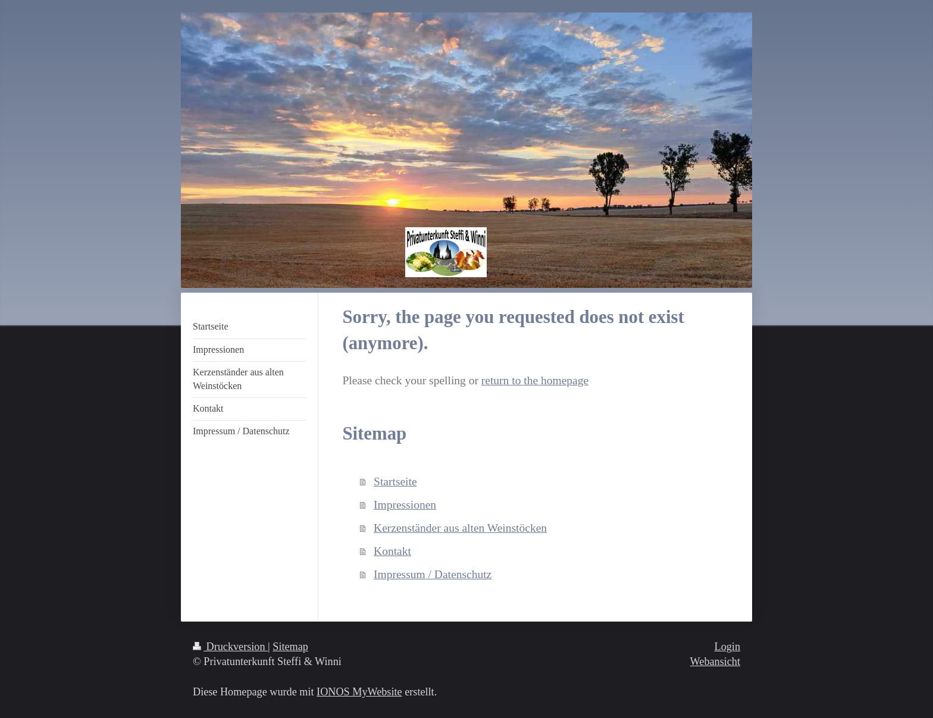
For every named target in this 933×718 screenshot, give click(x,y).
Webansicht (715, 661)
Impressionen (405, 504)
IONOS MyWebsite (359, 692)
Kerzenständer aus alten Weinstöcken (460, 528)
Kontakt (392, 551)
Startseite (395, 481)
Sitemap (290, 647)
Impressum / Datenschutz (432, 574)
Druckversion (230, 647)
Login (727, 647)
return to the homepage (534, 380)
